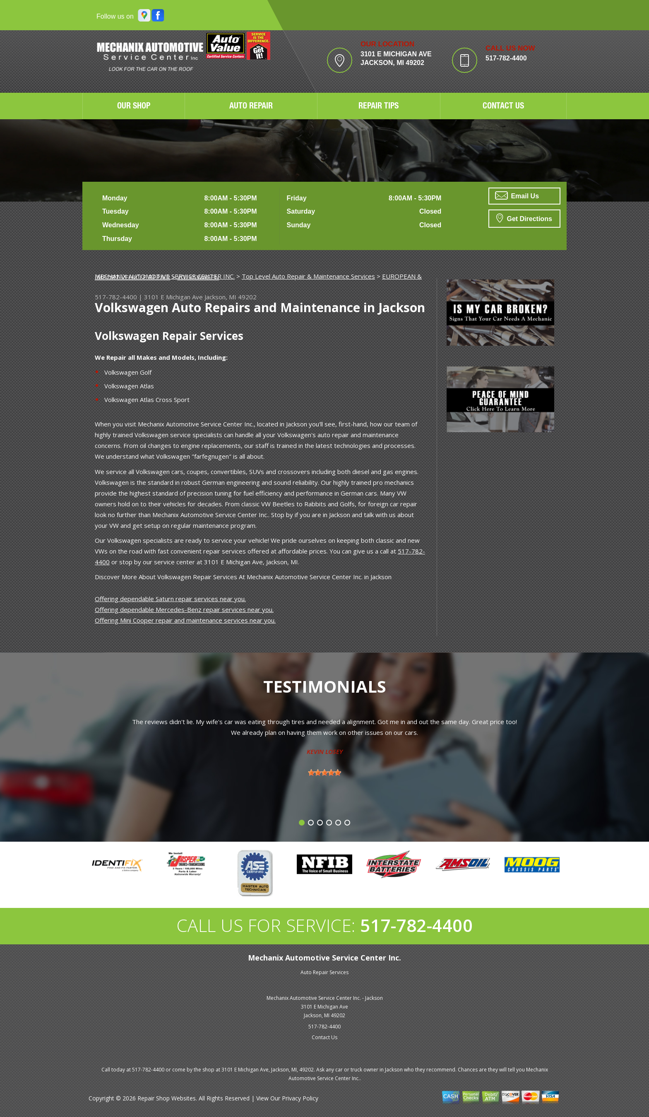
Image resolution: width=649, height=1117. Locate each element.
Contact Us (324, 1037)
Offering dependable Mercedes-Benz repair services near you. (184, 609)
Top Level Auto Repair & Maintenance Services (308, 276)
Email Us (517, 195)
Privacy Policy (300, 1098)
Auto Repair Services (324, 972)
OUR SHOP (133, 107)
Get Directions (524, 217)
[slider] (324, 772)
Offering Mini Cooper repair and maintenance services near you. (185, 620)
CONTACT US (503, 107)
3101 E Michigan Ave (173, 297)
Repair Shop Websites (166, 1098)
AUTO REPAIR (251, 107)
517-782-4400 (506, 58)
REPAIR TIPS (378, 107)
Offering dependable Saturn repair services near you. (170, 599)
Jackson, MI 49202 (230, 297)
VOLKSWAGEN (198, 277)
